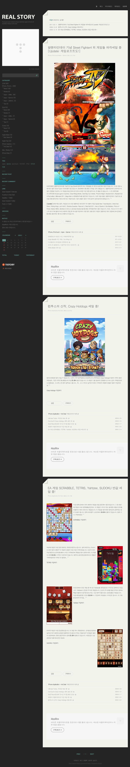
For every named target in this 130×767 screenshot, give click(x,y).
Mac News (8, 137)
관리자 (90, 760)
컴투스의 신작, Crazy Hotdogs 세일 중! (70, 27)
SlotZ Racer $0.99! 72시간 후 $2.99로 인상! (61, 424)
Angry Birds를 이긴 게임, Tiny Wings (59, 239)
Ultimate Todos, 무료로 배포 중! (57, 418)
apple (3, 164)
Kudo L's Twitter (7, 204)
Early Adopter (72, 763)
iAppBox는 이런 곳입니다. (10, 224)
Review (7, 91)
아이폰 (33, 164)
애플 (3, 167)
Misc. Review (7, 150)
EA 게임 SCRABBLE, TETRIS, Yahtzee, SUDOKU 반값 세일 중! (77, 29)
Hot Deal (63, 414)
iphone (9, 164)
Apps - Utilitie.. (9, 94)
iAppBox (55, 266)
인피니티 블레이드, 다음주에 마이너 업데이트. (62, 245)
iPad (5, 107)
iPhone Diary (7, 153)
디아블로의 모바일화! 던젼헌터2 (58, 242)
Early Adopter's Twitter (8, 201)
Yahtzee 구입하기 (78, 603)
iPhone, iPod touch (54, 232)
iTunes (5, 125)
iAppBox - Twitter (7, 198)
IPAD (27, 164)
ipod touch (15, 164)
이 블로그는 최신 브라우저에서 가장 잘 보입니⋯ (17, 221)
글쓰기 (95, 760)
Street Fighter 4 (59, 188)
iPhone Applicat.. (8, 144)
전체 (5, 83)
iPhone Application (53, 414)
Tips (6, 104)
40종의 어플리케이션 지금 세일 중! (59, 427)
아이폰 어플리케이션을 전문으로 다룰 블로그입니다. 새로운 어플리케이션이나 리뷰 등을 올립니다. (83, 271)
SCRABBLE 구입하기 (79, 520)
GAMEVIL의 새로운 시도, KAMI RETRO (59, 236)
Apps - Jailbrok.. (10, 101)
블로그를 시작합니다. (9, 227)
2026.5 (20, 235)
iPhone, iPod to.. (9, 86)
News (7, 88)
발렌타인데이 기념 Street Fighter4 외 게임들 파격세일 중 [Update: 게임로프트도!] (83, 24)
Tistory (100, 763)
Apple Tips (6, 141)
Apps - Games (65, 232)
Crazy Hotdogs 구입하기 (54, 390)
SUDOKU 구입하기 (52, 643)
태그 (101, 6)
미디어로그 (108, 6)
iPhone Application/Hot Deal (55, 311)
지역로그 (76, 760)
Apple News (7, 135)
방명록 (125, 6)
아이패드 (22, 164)
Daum (88, 763)
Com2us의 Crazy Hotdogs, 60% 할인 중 (60, 421)
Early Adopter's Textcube (9, 192)
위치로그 (117, 6)
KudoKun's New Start (8, 195)
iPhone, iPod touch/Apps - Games (57, 55)
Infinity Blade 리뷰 (53, 248)
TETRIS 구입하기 (52, 562)
